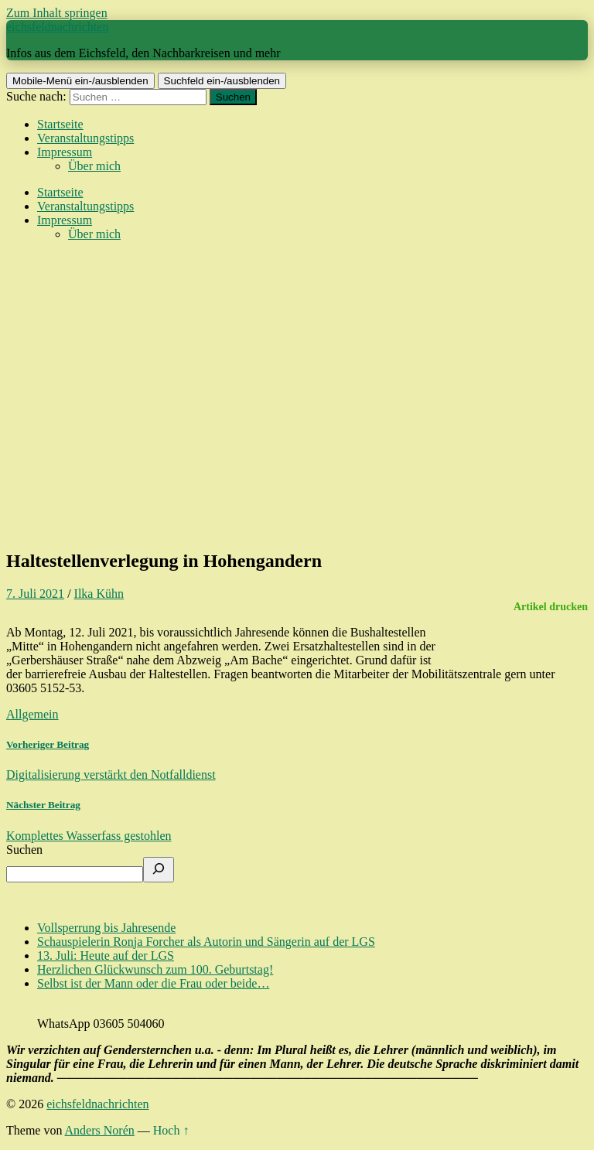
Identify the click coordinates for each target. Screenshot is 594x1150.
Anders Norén (100, 1130)
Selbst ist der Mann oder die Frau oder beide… (153, 983)
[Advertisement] (297, 427)
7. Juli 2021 (35, 593)
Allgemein (32, 714)
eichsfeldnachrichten (57, 26)
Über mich (94, 165)
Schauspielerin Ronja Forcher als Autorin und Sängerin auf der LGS (206, 941)
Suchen (24, 849)
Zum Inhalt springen (57, 12)
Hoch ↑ (171, 1130)
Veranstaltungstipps (85, 138)
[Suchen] (158, 869)
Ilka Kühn (99, 593)
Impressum (64, 152)
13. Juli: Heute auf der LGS (105, 955)
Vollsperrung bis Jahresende (106, 927)
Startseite (60, 124)
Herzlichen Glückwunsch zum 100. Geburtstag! (155, 969)
